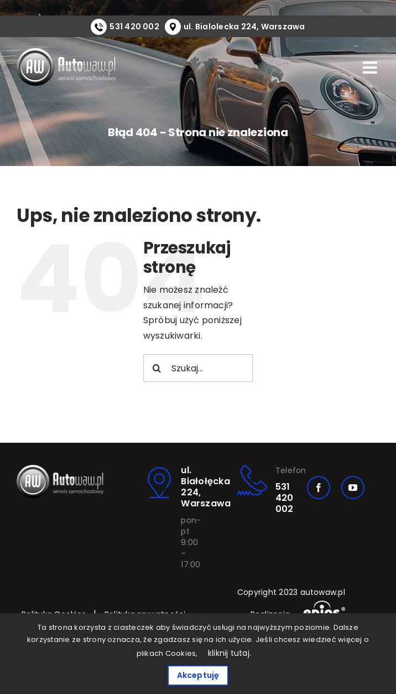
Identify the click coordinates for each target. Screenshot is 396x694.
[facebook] (318, 487)
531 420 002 (134, 26)
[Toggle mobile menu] (371, 67)
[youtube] (352, 487)
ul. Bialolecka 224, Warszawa (244, 26)
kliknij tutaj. (229, 653)
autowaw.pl (322, 592)
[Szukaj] (157, 368)
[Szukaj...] (198, 368)
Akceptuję (198, 675)
